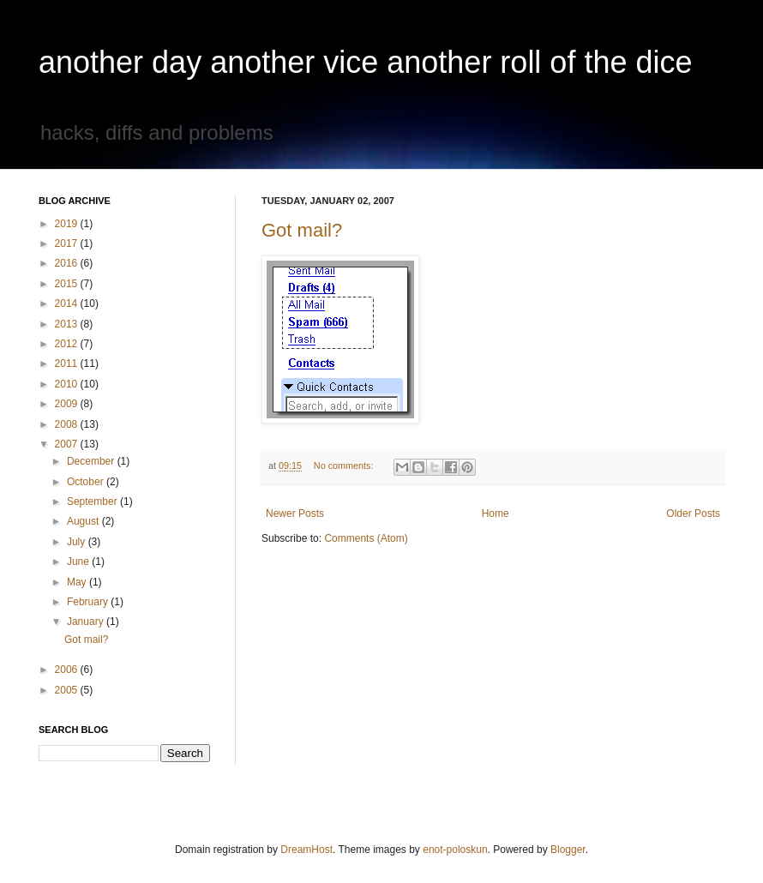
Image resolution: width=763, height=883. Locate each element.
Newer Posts (295, 514)
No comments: (345, 465)
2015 (68, 284)
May (78, 582)
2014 (68, 303)
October (86, 482)
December (92, 461)
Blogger (568, 850)
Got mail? (301, 230)
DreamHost (306, 850)
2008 (68, 424)
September (93, 502)
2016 (68, 263)
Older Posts (693, 514)
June (79, 562)
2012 (68, 344)
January (86, 622)
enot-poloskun (455, 850)
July (77, 542)
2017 (68, 243)
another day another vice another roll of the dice (366, 62)
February (89, 602)
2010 (68, 384)
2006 (68, 670)
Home (495, 514)
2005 (68, 690)
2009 (68, 404)
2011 (68, 363)
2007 (68, 444)
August (84, 521)
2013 (68, 324)
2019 (68, 224)
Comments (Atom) (365, 538)
